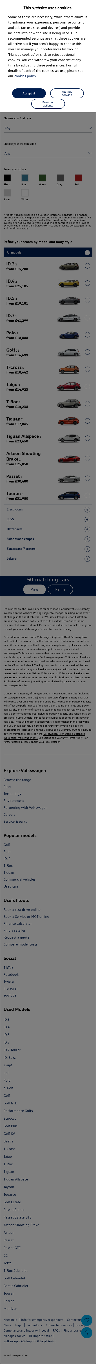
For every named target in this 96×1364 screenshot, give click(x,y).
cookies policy (25, 76)
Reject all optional (48, 103)
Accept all (29, 93)
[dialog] (48, 682)
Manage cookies (67, 93)
